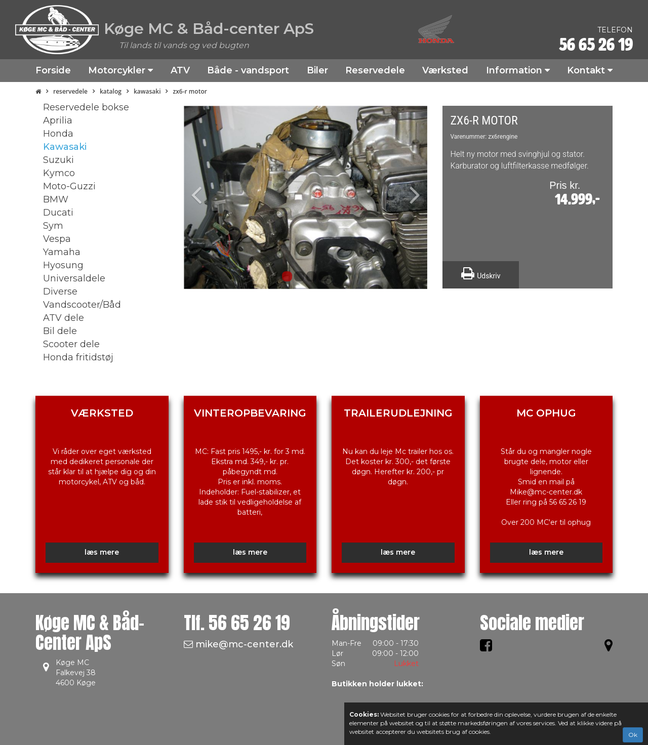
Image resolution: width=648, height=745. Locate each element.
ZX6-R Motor (190, 91)
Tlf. (237, 622)
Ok (632, 734)
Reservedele (70, 91)
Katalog (111, 91)
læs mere (102, 552)
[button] (202, 197)
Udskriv (480, 273)
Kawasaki (147, 91)
